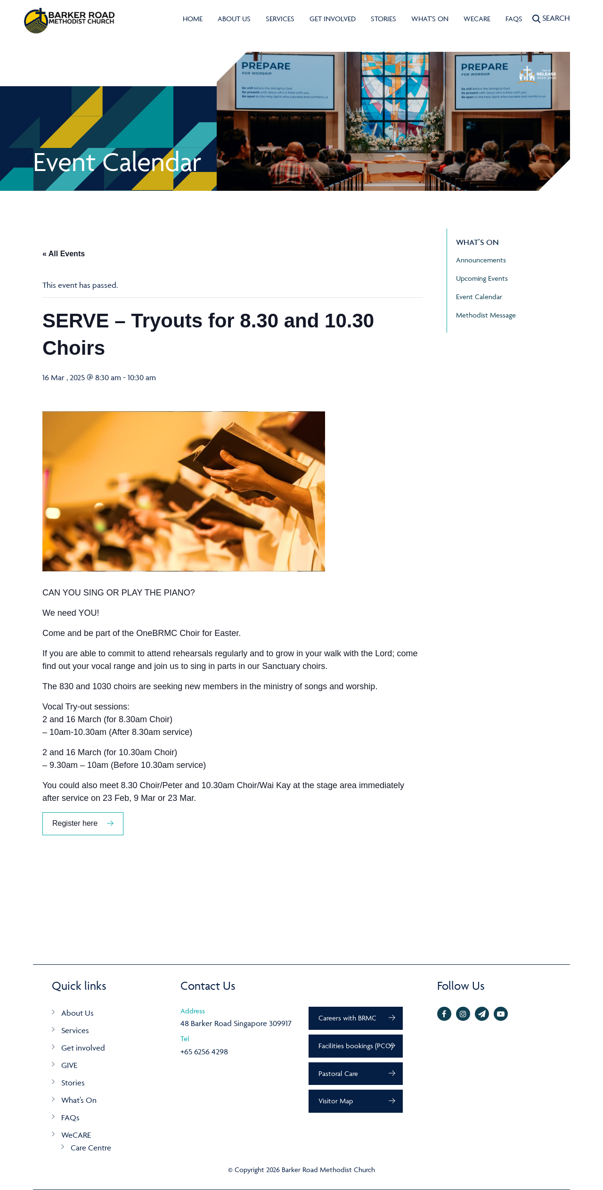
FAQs (513, 18)
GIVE (69, 1065)
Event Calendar (479, 296)
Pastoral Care (338, 1073)
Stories (383, 18)
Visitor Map (335, 1100)
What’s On (79, 1100)
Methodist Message (486, 314)
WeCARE (477, 18)
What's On (429, 18)
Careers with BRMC (347, 1017)
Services (280, 18)
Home (193, 18)
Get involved (333, 18)
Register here (75, 823)
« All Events (63, 254)
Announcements (481, 259)
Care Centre (91, 1147)
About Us (234, 18)
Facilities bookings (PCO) (355, 1045)
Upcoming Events (482, 278)
